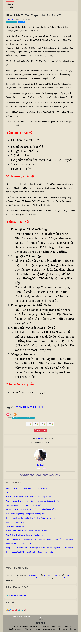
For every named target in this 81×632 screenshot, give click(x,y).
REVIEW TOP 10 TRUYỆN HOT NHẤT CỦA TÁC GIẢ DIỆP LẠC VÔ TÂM (32, 509)
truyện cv (25, 626)
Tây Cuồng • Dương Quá (15, 526)
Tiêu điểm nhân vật (11, 22)
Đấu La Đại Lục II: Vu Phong (16, 522)
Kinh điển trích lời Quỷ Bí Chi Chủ (18, 543)
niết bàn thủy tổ (30, 418)
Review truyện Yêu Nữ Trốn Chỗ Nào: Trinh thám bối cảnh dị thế (30, 552)
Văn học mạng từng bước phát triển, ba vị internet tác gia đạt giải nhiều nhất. (34, 501)
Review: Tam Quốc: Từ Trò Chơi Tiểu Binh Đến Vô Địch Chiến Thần (30, 518)
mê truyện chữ (35, 626)
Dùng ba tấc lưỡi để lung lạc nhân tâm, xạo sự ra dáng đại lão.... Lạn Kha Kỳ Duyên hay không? (41, 548)
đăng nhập (40, 439)
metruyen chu (47, 629)
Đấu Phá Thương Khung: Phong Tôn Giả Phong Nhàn (25, 514)
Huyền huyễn (21, 22)
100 (50, 424)
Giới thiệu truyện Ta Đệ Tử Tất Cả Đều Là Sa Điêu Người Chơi (28, 497)
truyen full (45, 626)
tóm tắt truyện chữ (40, 578)
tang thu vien (71, 629)
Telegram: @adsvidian (16, 596)
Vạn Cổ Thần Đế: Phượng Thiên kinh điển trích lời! (24, 535)
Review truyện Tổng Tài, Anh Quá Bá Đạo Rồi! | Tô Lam (26, 488)
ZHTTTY (9, 492)
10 (29, 424)
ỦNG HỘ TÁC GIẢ (40, 430)
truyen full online (59, 629)
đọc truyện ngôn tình (16, 629)
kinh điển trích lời (50, 575)
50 (43, 424)
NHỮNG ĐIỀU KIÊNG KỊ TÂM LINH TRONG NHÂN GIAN (26, 531)
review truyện (32, 575)
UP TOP (40, 619)
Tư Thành (11, 19)
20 (36, 424)
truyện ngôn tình (61, 578)
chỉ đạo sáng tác (26, 578)
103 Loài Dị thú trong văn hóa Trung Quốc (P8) (23, 505)
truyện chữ (67, 626)
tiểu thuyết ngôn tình (33, 629)
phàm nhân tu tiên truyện (19, 418)
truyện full (17, 626)
